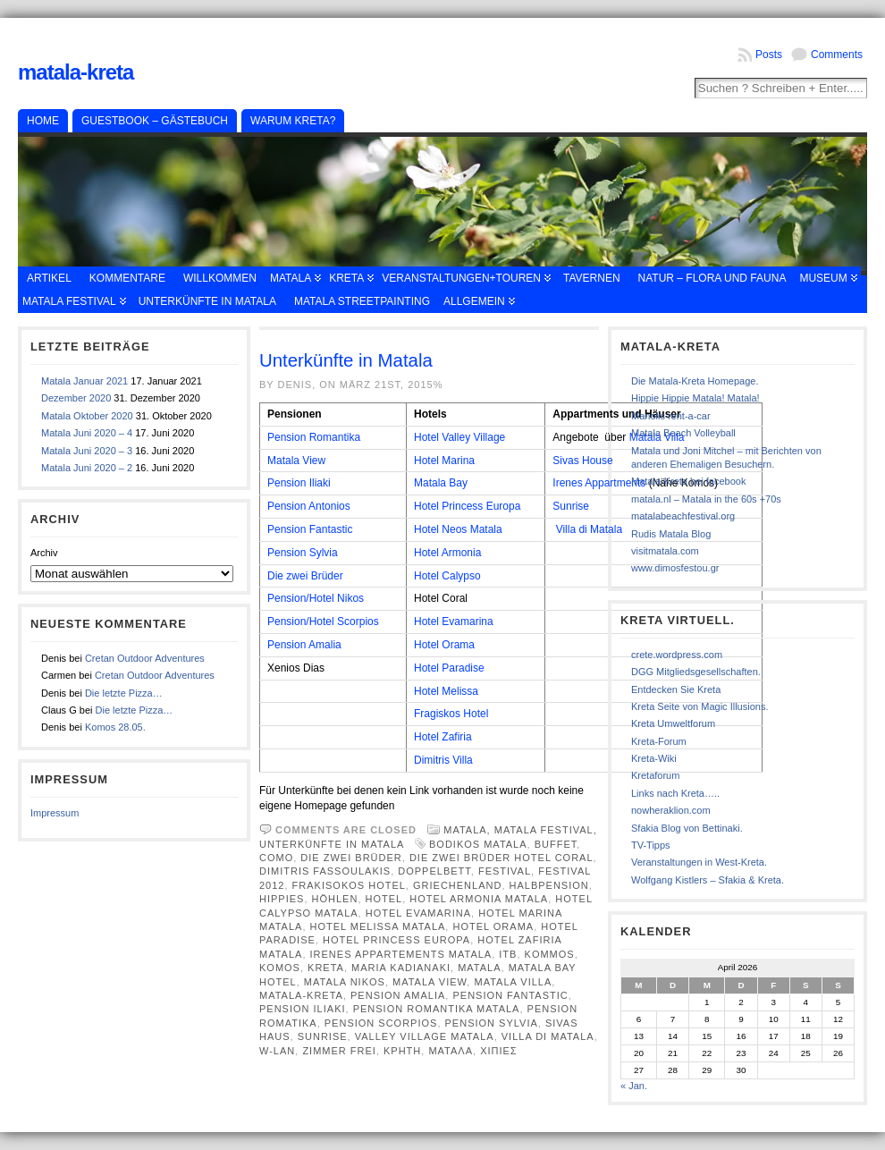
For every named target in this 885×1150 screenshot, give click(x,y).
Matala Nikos (344, 982)
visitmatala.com (665, 550)
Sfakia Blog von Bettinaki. (687, 828)
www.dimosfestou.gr (675, 567)
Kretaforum (655, 775)
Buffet (556, 844)
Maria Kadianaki (401, 967)
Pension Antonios (308, 506)
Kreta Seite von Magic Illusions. (699, 706)
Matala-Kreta (75, 72)
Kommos (550, 954)
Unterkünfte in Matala (207, 301)
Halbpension (549, 885)
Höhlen (335, 898)
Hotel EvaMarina (418, 913)
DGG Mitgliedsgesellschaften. (696, 671)
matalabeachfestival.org (683, 516)
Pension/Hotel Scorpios (323, 621)
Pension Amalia (304, 644)
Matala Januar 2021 (84, 381)
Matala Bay (441, 483)
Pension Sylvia (302, 552)
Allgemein (474, 301)
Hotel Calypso (447, 576)
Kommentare (127, 278)
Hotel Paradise (449, 668)
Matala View (296, 460)
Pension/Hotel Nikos (315, 598)
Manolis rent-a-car (671, 415)
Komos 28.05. (115, 727)
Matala (290, 278)
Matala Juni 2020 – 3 (86, 450)
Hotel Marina (444, 460)
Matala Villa (513, 982)
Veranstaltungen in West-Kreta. (699, 862)
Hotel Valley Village (459, 437)
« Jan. (633, 1085)
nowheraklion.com (671, 810)
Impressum (54, 813)
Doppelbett (434, 871)
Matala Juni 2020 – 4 (86, 432)
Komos (279, 967)
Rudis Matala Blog (671, 533)
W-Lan (277, 1050)
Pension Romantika (313, 437)
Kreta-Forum (659, 741)
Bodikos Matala (478, 844)
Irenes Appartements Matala (401, 954)
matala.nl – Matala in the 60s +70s (706, 499)
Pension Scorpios (381, 1023)
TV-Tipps (650, 845)
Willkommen (220, 278)
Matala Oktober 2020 (87, 415)
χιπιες (499, 1050)
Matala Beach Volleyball (683, 432)
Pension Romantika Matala (436, 1008)
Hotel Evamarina (453, 621)
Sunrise (570, 506)
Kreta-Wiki (654, 758)
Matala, (468, 829)
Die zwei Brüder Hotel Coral (501, 857)
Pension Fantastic (309, 529)
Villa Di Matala (548, 1036)
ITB (508, 954)
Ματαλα (450, 1050)
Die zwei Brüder (305, 576)
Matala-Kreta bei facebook (688, 481)
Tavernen (591, 278)
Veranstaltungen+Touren (461, 278)
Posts (768, 54)
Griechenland (457, 885)
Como (276, 857)
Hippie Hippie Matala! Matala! (695, 398)
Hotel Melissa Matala (378, 926)
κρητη (402, 1050)
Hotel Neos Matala (458, 529)
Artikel (49, 278)
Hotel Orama (444, 644)
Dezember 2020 (76, 398)
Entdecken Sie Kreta (676, 689)
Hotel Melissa (446, 691)
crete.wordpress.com (676, 654)
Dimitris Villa (443, 760)
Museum (823, 278)
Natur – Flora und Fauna (712, 278)
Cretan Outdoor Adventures (145, 658)
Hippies (281, 898)
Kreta (346, 278)
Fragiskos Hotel (451, 713)
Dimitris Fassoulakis (325, 871)
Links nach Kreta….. (675, 793)
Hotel (384, 898)
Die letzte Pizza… (124, 693)
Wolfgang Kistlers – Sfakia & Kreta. (707, 880)
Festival (504, 871)
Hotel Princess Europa (467, 506)
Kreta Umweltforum (673, 723)
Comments (837, 54)
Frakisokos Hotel (349, 885)
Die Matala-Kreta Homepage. (694, 381)
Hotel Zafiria (443, 737)
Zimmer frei (339, 1050)
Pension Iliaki (299, 483)
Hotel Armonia (447, 552)
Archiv (44, 552)
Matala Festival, (545, 829)
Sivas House (582, 460)
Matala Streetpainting (362, 301)
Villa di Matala (589, 529)
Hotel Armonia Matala (478, 898)
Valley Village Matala (424, 1036)
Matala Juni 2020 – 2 (86, 467)
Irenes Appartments (598, 483)
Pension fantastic (510, 995)
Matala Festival (69, 301)
